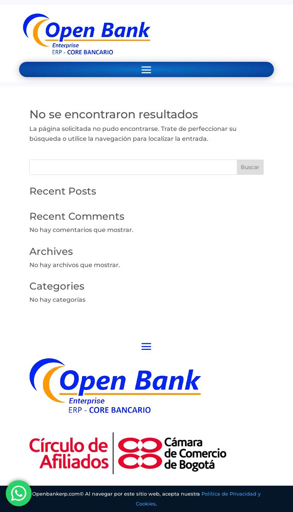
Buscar (250, 167)
